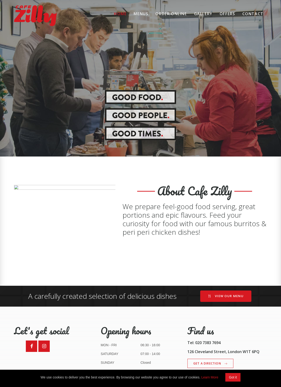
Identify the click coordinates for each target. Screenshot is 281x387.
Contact (252, 13)
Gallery (203, 13)
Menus (141, 13)
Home (120, 13)
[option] (140, 78)
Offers (227, 13)
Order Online (171, 13)
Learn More (209, 377)
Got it (233, 377)
